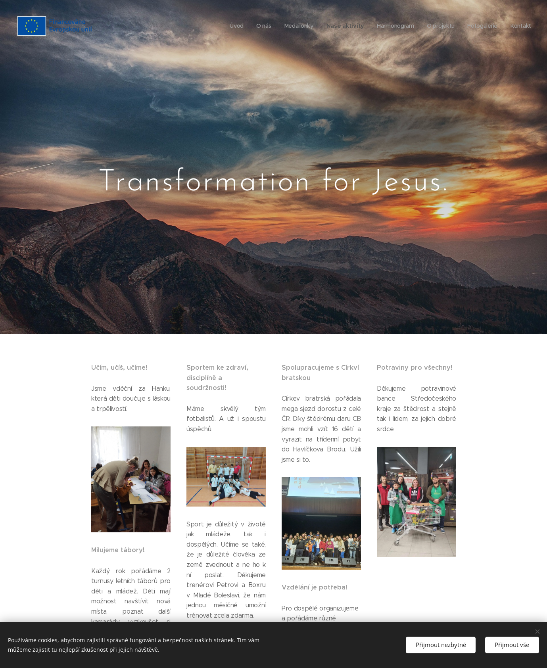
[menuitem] (235, 26)
